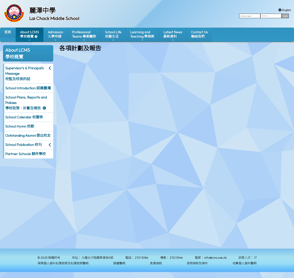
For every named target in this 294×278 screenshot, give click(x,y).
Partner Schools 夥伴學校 (25, 154)
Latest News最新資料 (172, 36)
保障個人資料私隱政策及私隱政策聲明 (63, 263)
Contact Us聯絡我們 (199, 34)
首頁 (7, 32)
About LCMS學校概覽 (29, 36)
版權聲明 (119, 263)
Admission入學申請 (55, 36)
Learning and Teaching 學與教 (142, 36)
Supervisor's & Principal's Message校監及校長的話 (24, 73)
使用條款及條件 (197, 263)
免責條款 (156, 263)
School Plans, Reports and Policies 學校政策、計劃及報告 (26, 102)
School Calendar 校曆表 (24, 117)
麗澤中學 (42, 10)
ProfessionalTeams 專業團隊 (84, 36)
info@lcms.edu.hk (215, 257)
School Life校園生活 (113, 36)
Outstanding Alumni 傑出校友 (28, 135)
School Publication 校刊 (23, 144)
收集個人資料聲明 (244, 263)
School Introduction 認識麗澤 (28, 88)
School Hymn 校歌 (19, 126)
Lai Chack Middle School (54, 18)
